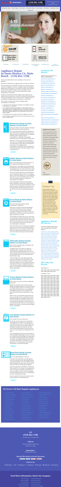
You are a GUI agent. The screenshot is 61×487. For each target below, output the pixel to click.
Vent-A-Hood (49, 256)
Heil (49, 241)
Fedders (55, 237)
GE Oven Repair (8, 406)
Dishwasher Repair (30, 8)
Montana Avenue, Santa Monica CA (49, 91)
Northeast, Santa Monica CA (47, 95)
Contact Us (30, 10)
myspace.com (54, 464)
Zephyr (50, 258)
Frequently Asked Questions (36, 482)
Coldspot (53, 234)
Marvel (47, 245)
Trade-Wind (56, 254)
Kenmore (50, 243)
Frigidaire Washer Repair (9, 397)
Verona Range (56, 256)
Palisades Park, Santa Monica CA (48, 101)
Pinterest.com (21, 464)
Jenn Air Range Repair (9, 410)
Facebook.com (30, 464)
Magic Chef (43, 245)
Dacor (56, 234)
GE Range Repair (43, 410)
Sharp (45, 253)
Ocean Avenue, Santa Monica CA (48, 97)
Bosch (58, 233)
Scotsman (50, 251)
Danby (42, 235)
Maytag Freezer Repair (9, 417)
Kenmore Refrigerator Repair (27, 394)
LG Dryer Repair (25, 403)
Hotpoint (57, 241)
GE (46, 240)
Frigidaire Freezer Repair (44, 417)
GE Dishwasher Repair (9, 413)
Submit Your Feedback (24, 480)
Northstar (55, 247)
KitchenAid (54, 243)
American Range (54, 231)
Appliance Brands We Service (36, 478)
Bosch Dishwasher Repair (9, 412)
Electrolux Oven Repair (44, 403)
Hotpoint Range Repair (26, 408)
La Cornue (51, 244)
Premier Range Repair (26, 410)
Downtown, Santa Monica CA (47, 80)
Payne (53, 248)
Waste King (51, 257)
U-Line (44, 256)
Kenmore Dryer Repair (44, 401)
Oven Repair (46, 8)
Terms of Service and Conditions (37, 485)
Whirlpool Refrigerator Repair (45, 392)
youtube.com (46, 464)
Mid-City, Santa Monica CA (47, 87)
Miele (55, 245)
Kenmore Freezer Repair (44, 415)
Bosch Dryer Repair (8, 401)
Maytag (51, 245)
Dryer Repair (22, 8)
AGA (46, 231)
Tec (53, 254)
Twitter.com (38, 464)
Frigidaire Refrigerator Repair (10, 394)
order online (42, 60)
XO (48, 258)
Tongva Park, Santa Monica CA (48, 117)
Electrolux (54, 235)
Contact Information (25, 482)
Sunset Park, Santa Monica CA (48, 112)
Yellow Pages (8, 464)
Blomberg (54, 233)
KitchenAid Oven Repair (9, 405)
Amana (49, 231)
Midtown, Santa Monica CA (47, 89)
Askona (42, 233)
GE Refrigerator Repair (26, 392)
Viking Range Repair (43, 408)
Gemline (49, 240)
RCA (46, 250)
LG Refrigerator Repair (9, 392)
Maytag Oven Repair (43, 405)
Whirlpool (56, 257)
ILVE (42, 243)
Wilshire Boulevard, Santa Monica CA (49, 121)
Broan (42, 234)
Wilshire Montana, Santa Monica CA (49, 124)
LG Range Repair (43, 406)
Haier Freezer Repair (8, 415)
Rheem (48, 250)
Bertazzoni (47, 233)
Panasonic (49, 248)
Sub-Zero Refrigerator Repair (10, 395)
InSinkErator (49, 235)
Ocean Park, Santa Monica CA (48, 99)
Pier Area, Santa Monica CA (47, 108)
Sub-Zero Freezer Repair (26, 419)
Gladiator (53, 240)
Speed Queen (53, 253)
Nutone (42, 248)
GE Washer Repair (43, 395)
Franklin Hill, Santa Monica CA (48, 82)
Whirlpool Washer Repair (9, 399)
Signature (48, 253)
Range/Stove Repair (54, 8)
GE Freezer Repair (25, 415)
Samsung (43, 251)
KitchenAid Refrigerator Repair (45, 394)
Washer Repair (15, 8)
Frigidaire (43, 240)
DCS (45, 235)
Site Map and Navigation (35, 480)
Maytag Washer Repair (26, 397)
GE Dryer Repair (25, 401)
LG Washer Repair (25, 399)
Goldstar (57, 240)
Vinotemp (46, 257)
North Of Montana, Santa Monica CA (49, 93)
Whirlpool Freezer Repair (27, 417)
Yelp (14, 464)
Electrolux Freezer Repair (9, 419)
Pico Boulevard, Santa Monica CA (48, 103)
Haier (47, 241)
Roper (52, 250)
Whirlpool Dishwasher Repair (27, 413)
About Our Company (25, 478)
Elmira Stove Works (45, 237)
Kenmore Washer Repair (44, 397)
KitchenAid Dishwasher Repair (45, 412)
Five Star (50, 238)
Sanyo (46, 251)
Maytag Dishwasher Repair (45, 413)
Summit (45, 254)
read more (13, 151)
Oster (46, 248)
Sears (54, 251)
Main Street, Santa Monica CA (48, 85)
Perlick (56, 248)
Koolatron (43, 244)
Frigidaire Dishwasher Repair (27, 412)
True (42, 256)
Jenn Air (45, 243)
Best (50, 233)
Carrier (49, 234)
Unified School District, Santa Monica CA (50, 119)
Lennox (55, 244)
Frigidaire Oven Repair (26, 405)
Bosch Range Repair (8, 408)
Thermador (49, 254)
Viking (42, 257)
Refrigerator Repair (6, 8)
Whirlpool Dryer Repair (9, 403)
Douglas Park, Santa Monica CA (48, 78)
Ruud (55, 250)
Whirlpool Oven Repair (26, 406)
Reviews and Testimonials (24, 485)
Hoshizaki (53, 241)
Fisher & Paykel (44, 238)
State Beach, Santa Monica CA (47, 110)
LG (58, 244)
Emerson (51, 237)
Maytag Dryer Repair (44, 399)
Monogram (46, 247)
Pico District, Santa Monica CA (48, 105)
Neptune (50, 247)
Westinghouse (44, 258)
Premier (42, 250)
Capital (45, 234)
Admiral (42, 231)
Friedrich (54, 238)
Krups (47, 244)
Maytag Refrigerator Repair (27, 395)
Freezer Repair (39, 8)
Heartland (43, 241)
